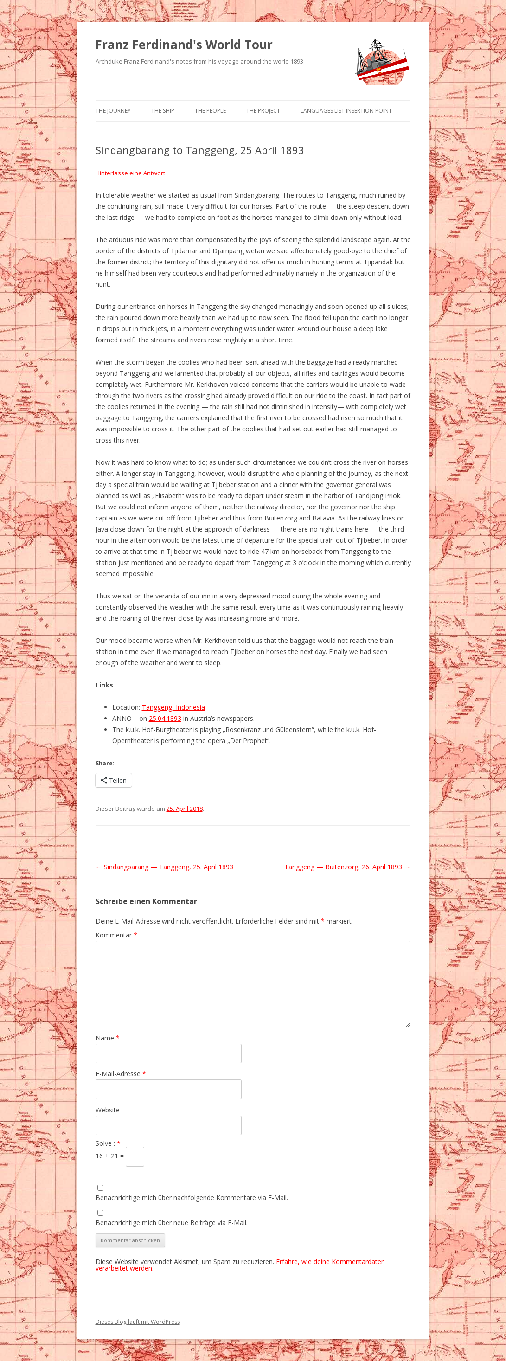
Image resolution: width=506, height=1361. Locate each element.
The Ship (162, 111)
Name (108, 1038)
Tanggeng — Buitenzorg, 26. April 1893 (347, 866)
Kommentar (116, 935)
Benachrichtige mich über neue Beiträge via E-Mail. (172, 1222)
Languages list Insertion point (346, 111)
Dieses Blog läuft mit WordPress (138, 1322)
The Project (263, 111)
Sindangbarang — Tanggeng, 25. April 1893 (164, 866)
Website (108, 1109)
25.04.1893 (165, 718)
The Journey (113, 111)
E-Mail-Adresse (121, 1073)
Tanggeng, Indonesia (173, 707)
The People (210, 111)
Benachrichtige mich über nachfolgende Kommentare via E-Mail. (192, 1197)
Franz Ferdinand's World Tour (184, 44)
